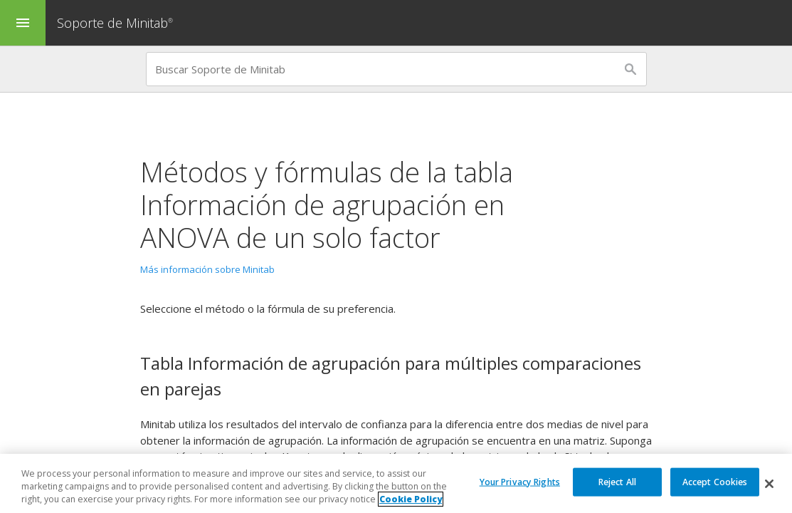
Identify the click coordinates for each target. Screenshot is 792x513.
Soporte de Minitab (116, 22)
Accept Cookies (715, 481)
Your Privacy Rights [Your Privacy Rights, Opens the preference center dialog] (520, 481)
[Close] (769, 483)
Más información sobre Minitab (207, 269)
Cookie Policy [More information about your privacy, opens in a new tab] (410, 499)
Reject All (617, 481)
